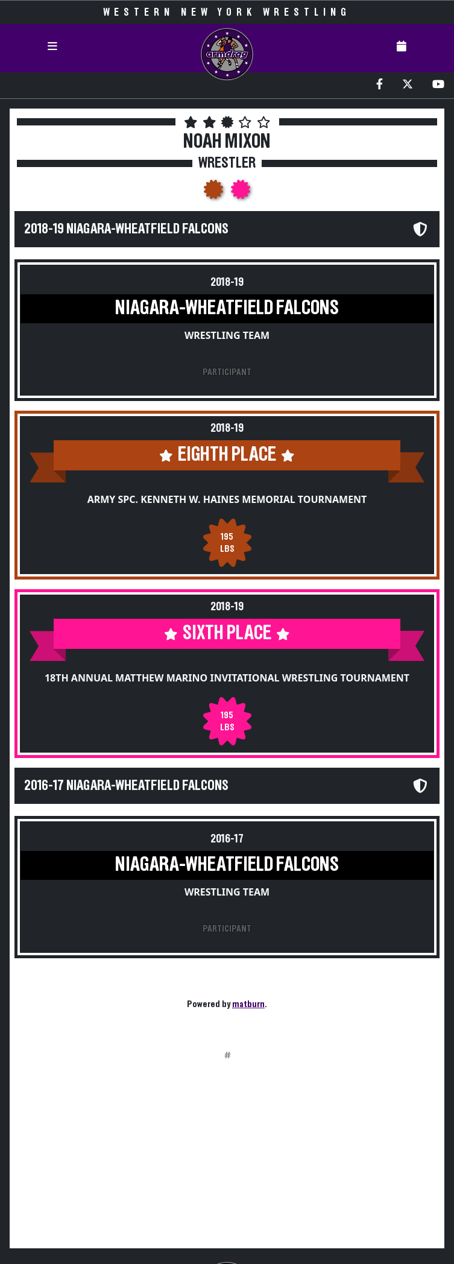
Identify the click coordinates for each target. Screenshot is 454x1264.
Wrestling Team (227, 335)
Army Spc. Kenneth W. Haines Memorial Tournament (227, 499)
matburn (248, 1004)
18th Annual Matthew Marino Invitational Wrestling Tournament (227, 677)
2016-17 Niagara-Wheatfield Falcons (126, 786)
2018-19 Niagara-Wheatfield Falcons (126, 229)
